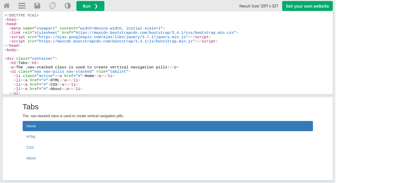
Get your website (307, 6)
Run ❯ (90, 6)
